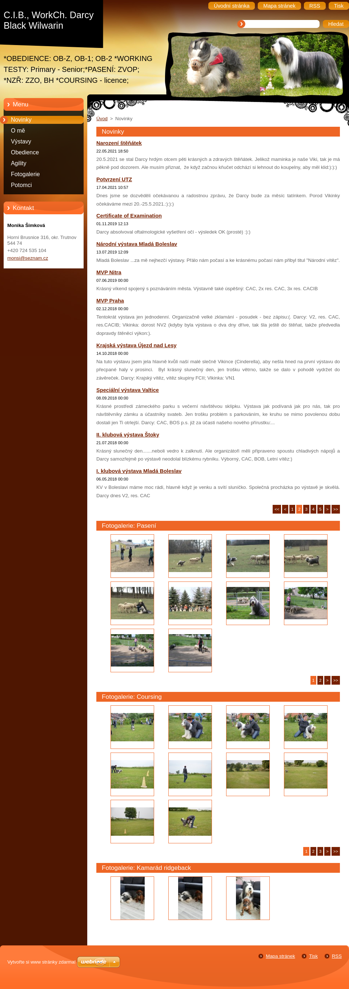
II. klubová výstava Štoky (127, 435)
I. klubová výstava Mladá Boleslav (138, 471)
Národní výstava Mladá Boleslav (136, 244)
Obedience (25, 152)
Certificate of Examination (129, 216)
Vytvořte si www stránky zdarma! (41, 962)
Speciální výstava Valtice (127, 390)
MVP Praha (110, 301)
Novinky (21, 120)
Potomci (21, 185)
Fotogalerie (25, 174)
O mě (18, 130)
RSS (337, 956)
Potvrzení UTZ (114, 179)
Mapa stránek (280, 956)
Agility (18, 163)
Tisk (313, 956)
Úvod (102, 118)
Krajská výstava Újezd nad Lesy (136, 345)
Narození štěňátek (119, 143)
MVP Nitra (108, 272)
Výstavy (21, 141)
